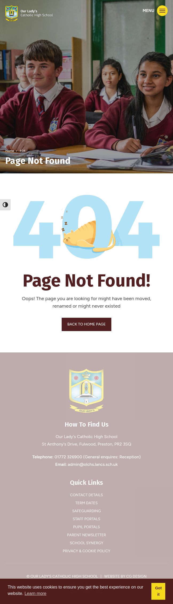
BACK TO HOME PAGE (86, 324)
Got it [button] (158, 591)
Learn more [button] (35, 593)
